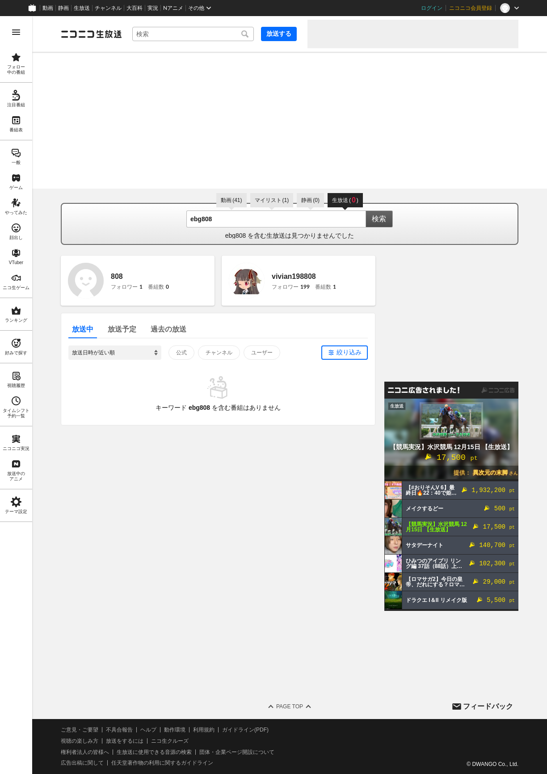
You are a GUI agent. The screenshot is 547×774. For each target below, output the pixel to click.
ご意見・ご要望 (79, 730)
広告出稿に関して (82, 763)
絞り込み (349, 352)
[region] (16, 395)
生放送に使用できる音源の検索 (154, 752)
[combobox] (193, 34)
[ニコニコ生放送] (91, 34)
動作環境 (174, 729)
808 (117, 276)
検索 (379, 219)
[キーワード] (193, 34)
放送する (278, 33)
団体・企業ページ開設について (236, 752)
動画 (47, 8)
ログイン (431, 8)
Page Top (289, 706)
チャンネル (108, 8)
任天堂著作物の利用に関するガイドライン (162, 763)
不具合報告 (119, 729)
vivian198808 (294, 276)
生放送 (82, 8)
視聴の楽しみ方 (79, 741)
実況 (152, 8)
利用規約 (204, 729)
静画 (63, 8)
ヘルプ (148, 729)
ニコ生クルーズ (170, 741)
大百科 (134, 8)
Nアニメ (173, 8)
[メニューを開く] (16, 32)
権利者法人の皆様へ (85, 752)
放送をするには (124, 741)
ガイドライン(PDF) (245, 729)
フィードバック (488, 706)
